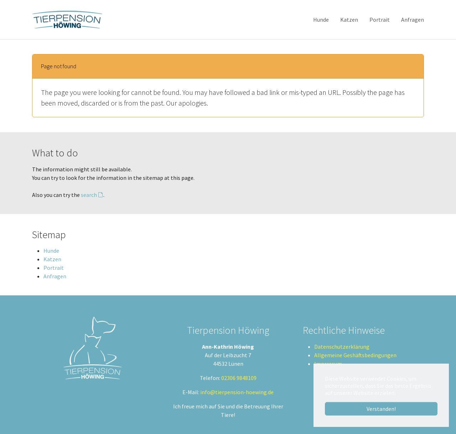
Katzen (52, 259)
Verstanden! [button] (381, 408)
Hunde (51, 250)
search (89, 194)
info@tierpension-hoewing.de (237, 392)
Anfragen (54, 276)
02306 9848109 (238, 377)
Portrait (53, 267)
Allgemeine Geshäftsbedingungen (355, 355)
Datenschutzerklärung (341, 346)
